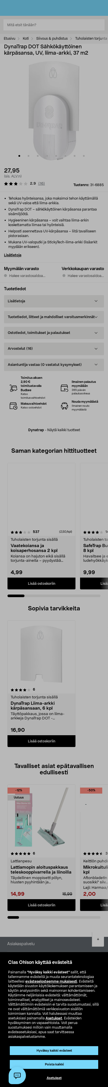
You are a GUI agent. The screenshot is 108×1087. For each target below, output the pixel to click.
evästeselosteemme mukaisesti (51, 981)
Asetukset (54, 1018)
